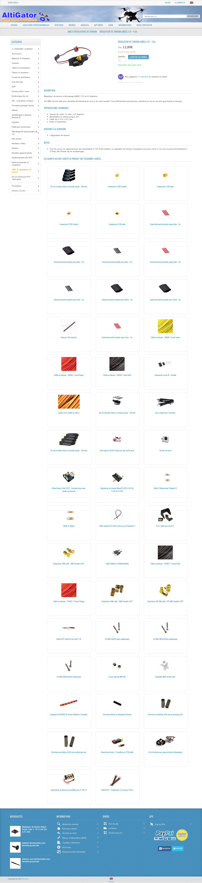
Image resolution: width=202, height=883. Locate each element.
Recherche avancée (67, 823)
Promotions (16, 186)
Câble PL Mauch (68, 525)
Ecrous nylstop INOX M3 (117, 676)
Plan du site (110, 823)
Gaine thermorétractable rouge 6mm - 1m (165, 261)
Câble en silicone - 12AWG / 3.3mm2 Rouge (68, 601)
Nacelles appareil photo (22, 153)
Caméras (15, 63)
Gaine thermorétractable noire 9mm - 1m (69, 261)
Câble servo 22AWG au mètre (68, 412)
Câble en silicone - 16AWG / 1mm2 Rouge (69, 374)
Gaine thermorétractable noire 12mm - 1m (165, 299)
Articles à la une (18, 190)
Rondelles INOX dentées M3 (165, 676)
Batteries (99, 25)
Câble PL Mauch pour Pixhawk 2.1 (165, 488)
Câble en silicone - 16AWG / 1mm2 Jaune (165, 337)
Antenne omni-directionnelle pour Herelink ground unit (36, 860)
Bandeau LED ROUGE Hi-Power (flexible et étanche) (68, 714)
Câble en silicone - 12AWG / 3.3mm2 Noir (165, 563)
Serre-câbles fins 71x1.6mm (165, 412)
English (111, 880)
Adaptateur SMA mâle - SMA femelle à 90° (117, 601)
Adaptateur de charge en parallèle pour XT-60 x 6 (69, 789)
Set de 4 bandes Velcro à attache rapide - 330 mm (68, 450)
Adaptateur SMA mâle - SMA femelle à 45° (68, 563)
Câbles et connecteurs (21, 68)
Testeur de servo (165, 450)
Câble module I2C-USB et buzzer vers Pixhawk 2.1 (117, 525)
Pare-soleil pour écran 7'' (165, 525)
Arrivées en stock (67, 833)
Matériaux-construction (21, 127)
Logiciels (15, 122)
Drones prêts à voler (20, 91)
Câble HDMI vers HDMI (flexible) (117, 563)
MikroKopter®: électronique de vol (24, 132)
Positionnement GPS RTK (22, 157)
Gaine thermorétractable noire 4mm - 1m (117, 261)
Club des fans (17, 82)
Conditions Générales (68, 842)
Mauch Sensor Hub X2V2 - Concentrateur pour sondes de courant (69, 489)
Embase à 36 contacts (69, 337)
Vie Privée (64, 847)
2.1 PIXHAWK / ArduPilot (22, 49)
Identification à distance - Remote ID (22, 116)
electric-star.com (112, 832)
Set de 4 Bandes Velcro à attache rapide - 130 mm (117, 412)
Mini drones (17, 139)
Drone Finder (13, 2)
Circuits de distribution (21, 77)
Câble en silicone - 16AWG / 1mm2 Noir (117, 374)
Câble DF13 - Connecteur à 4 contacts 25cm (117, 789)
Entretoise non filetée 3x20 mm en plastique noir (68, 752)
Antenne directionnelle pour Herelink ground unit (33, 844)
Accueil (168, 2)
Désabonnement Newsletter (71, 851)
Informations (125, 25)
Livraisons (110, 828)
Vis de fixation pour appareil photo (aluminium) (165, 752)
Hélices (15, 110)
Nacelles (85, 25)
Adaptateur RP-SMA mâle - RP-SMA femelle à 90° (165, 601)
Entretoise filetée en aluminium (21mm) (117, 714)
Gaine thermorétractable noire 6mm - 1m (69, 299)
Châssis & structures (20, 72)
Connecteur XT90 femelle (68, 224)
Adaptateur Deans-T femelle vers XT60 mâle (117, 752)
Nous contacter (145, 25)
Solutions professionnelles (36, 25)
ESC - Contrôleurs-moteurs (23, 101)
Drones (72, 25)
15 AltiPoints (143, 76)
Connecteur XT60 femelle (117, 186)
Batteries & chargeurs (21, 58)
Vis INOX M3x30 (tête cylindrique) (165, 638)
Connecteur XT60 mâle (165, 186)
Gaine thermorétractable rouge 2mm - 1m (117, 337)
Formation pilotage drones (23, 105)
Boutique (59, 25)
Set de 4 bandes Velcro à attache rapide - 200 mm (68, 186)
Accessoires (17, 53)
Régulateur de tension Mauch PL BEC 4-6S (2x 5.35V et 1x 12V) (117, 489)
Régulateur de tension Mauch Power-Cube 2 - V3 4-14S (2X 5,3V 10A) (34, 829)
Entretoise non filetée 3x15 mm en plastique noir (165, 714)
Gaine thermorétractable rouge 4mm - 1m (165, 224)
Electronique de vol (20, 96)
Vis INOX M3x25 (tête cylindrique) (117, 638)
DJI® (13, 86)
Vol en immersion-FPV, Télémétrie (21, 178)
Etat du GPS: (158, 824)
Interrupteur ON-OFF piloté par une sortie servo (117, 450)
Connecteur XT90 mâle (117, 224)
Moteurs (15, 148)
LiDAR (111, 25)
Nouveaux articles (67, 828)
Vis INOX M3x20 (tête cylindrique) (69, 676)
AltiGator (25, 879)
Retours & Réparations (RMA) (71, 837)
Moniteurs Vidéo (18, 143)
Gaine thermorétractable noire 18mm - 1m (117, 299)
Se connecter (180, 2)
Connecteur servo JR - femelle (165, 374)
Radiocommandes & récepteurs (20, 163)
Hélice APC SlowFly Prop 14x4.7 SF (68, 638)
